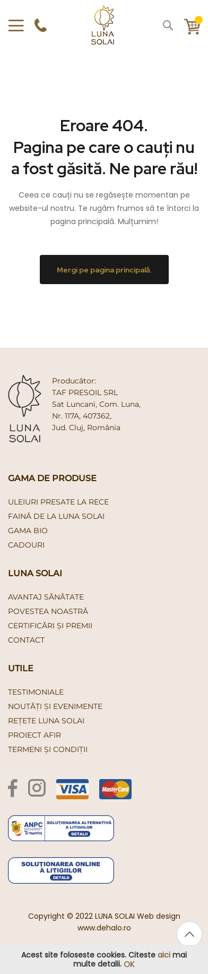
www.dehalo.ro (104, 927)
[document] (104, 960)
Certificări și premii (50, 625)
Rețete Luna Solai (46, 720)
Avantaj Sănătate (46, 597)
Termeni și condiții (48, 749)
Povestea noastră (48, 611)
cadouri (26, 545)
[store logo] (102, 25)
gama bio (28, 530)
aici (164, 955)
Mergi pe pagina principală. (104, 269)
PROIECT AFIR (34, 735)
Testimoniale (36, 692)
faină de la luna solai (56, 516)
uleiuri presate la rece (58, 502)
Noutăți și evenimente (55, 706)
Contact (26, 640)
